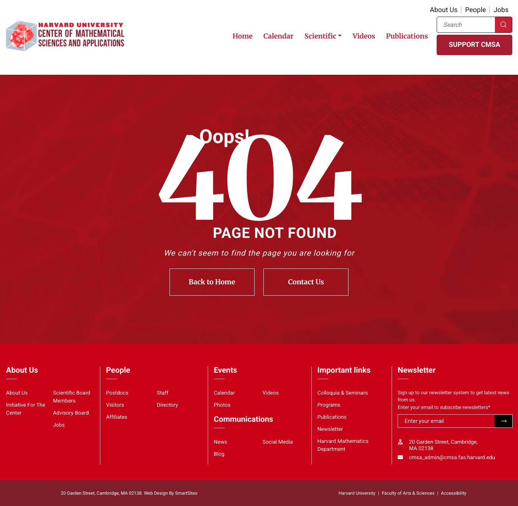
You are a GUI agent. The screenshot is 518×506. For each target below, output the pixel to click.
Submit (503, 421)
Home (242, 36)
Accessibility (453, 493)
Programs (329, 405)
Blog (219, 454)
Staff (162, 393)
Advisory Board (71, 413)
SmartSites (186, 493)
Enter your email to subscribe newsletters (444, 407)
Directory (167, 405)
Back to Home (212, 282)
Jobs (501, 10)
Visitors (115, 405)
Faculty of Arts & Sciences (408, 493)
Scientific (320, 36)
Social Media (278, 442)
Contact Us (306, 282)
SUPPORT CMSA (474, 45)
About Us (443, 10)
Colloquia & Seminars (342, 393)
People (475, 10)
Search (503, 24)
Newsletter (330, 429)
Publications (407, 36)
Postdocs (117, 393)
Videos (364, 36)
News (220, 442)
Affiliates (116, 417)
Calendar (278, 36)
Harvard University (357, 493)
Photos (222, 405)
